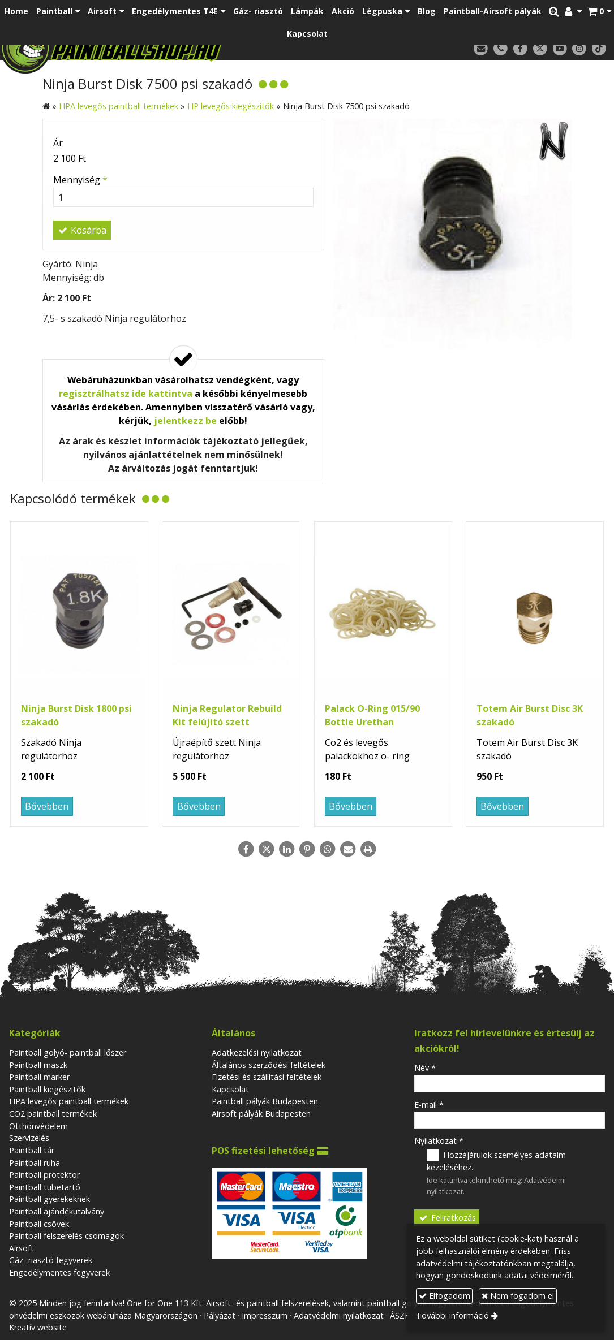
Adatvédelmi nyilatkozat (339, 1315)
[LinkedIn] (287, 849)
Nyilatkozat (438, 1140)
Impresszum (264, 1315)
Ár (58, 143)
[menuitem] (16, 11)
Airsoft (21, 1248)
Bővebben (46, 806)
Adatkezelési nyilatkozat (257, 1052)
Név (425, 1067)
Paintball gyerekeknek (49, 1199)
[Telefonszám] (500, 49)
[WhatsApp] (328, 849)
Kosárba (82, 230)
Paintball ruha (34, 1162)
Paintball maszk (38, 1065)
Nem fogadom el (518, 1295)
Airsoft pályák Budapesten (261, 1113)
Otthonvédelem (38, 1126)
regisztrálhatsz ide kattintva (125, 393)
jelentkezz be (185, 420)
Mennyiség (80, 180)
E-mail (429, 1104)
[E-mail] (481, 49)
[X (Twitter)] (540, 49)
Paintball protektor (44, 1174)
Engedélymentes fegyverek (59, 1272)
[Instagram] (579, 49)
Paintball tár (31, 1150)
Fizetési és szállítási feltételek (266, 1076)
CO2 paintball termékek (53, 1113)
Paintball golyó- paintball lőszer (67, 1052)
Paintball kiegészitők (47, 1089)
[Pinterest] (307, 849)
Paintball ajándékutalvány (56, 1211)
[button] (599, 11)
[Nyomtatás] (368, 849)
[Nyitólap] (163, 48)
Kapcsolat (230, 1089)
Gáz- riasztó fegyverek (50, 1260)
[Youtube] (560, 49)
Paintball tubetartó (44, 1187)
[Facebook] (520, 49)
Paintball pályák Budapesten (265, 1101)
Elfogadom (444, 1295)
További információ (452, 1315)
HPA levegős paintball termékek (68, 1101)
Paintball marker (39, 1076)
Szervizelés (29, 1137)
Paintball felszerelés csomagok (66, 1235)
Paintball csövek (39, 1223)
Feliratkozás (447, 1217)
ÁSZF (399, 1315)
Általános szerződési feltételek (268, 1065)
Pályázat (219, 1315)
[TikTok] (599, 49)
